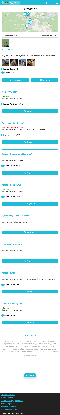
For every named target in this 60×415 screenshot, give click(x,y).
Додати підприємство (10, 407)
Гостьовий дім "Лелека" (13, 123)
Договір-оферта (7, 404)
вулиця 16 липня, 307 (12, 315)
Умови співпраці (7, 398)
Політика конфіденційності (12, 401)
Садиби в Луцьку (43, 351)
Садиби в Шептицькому (23, 349)
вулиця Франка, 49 (11, 69)
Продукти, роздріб (13, 341)
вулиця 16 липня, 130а (12, 135)
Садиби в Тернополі (24, 344)
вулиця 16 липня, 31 (11, 284)
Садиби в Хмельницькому (45, 349)
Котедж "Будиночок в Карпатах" (17, 154)
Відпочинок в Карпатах (13, 244)
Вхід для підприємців (9, 410)
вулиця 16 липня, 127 (12, 196)
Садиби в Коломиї (22, 346)
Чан (23, 341)
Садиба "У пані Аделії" (12, 303)
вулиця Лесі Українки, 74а (13, 104)
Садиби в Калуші (38, 346)
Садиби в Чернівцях (10, 351)
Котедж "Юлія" (9, 273)
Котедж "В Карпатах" (11, 185)
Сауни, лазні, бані (33, 341)
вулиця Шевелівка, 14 (12, 166)
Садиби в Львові (40, 344)
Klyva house (7, 49)
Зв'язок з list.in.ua (8, 395)
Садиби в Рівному (27, 351)
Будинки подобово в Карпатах (16, 216)
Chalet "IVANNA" (9, 92)
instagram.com (9, 72)
